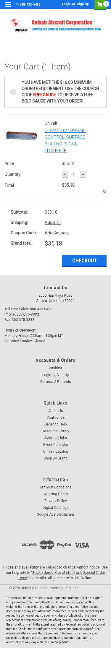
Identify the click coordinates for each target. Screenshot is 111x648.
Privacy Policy (55, 501)
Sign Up (83, 4)
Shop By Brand (55, 458)
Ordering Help (55, 424)
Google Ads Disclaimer (55, 514)
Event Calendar (55, 445)
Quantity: (12, 174)
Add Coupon (56, 232)
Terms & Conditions (56, 487)
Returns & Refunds (55, 382)
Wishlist (55, 368)
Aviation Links (55, 438)
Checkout (84, 260)
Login (66, 4)
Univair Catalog (55, 451)
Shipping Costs (56, 494)
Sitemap (71, 588)
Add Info (53, 222)
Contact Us (55, 417)
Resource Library (55, 431)
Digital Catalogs (56, 508)
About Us (55, 411)
